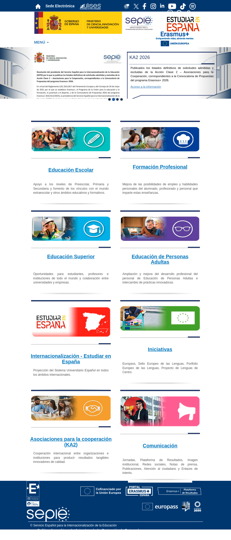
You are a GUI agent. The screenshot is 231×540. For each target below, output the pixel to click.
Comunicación (160, 446)
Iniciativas (160, 349)
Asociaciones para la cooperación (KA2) (71, 441)
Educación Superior (71, 256)
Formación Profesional (160, 167)
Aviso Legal (84, 530)
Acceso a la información (146, 86)
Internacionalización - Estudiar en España (71, 358)
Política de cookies (53, 530)
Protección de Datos (118, 530)
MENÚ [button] (41, 42)
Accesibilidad (128, 535)
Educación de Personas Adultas (160, 259)
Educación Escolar (70, 170)
